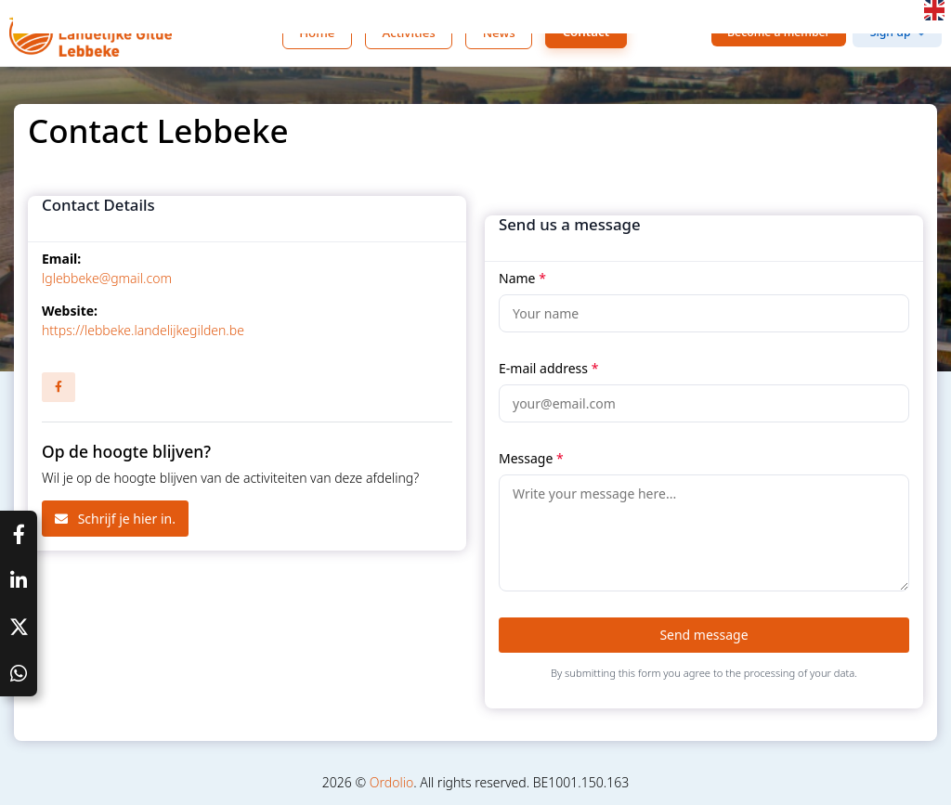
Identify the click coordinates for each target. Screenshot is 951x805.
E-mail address (548, 368)
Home (316, 32)
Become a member (778, 32)
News (499, 32)
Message (531, 458)
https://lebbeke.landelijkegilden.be (143, 330)
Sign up (890, 32)
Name (522, 278)
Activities (408, 32)
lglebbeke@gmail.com (107, 278)
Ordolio (391, 782)
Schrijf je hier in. (115, 518)
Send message (703, 634)
